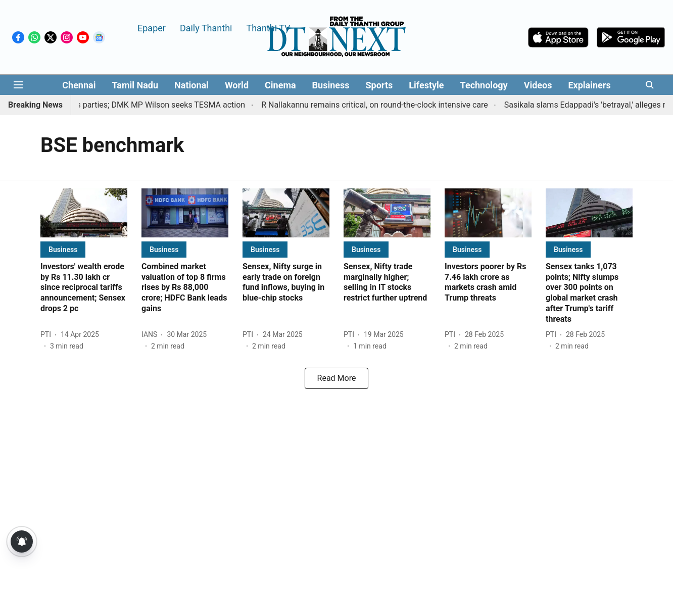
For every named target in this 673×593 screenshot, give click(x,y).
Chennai (78, 85)
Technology (484, 85)
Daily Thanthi (206, 27)
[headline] (83, 288)
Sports (379, 85)
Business (331, 85)
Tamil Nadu (135, 85)
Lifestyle (426, 85)
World (237, 85)
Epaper (151, 27)
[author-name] (47, 334)
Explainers (589, 85)
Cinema (280, 85)
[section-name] (62, 249)
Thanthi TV (268, 27)
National (191, 85)
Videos (538, 85)
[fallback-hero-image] (83, 212)
